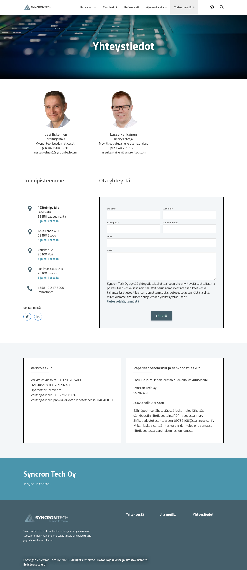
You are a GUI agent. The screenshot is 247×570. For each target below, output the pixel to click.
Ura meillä (167, 514)
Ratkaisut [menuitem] (86, 7)
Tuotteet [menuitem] (108, 7)
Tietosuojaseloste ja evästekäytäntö (122, 560)
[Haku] (222, 7)
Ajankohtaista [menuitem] (155, 7)
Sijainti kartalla (48, 221)
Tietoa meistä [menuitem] (183, 7)
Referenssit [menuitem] (131, 7)
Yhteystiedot (203, 514)
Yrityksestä (135, 514)
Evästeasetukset (35, 564)
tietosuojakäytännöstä (123, 301)
